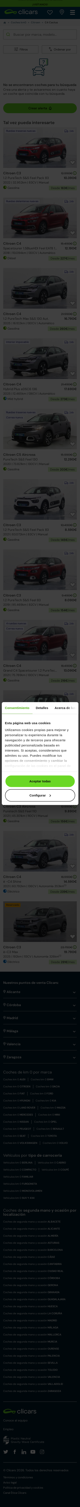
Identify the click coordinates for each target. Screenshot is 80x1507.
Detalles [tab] (42, 708)
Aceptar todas (40, 781)
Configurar (40, 795)
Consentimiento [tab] (17, 708)
